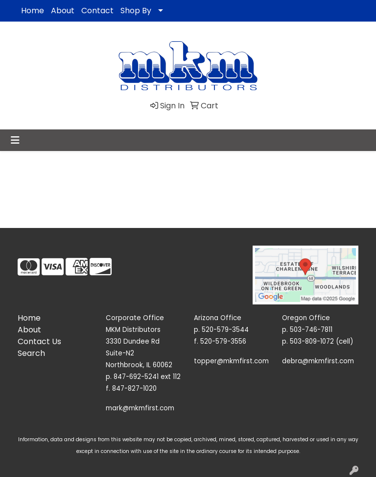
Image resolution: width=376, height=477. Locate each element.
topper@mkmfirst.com (231, 361)
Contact (97, 10)
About (62, 10)
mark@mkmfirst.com (140, 408)
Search (31, 353)
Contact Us (39, 341)
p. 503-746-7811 (307, 329)
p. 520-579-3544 (221, 329)
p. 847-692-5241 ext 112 (143, 376)
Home (32, 10)
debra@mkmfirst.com (318, 361)
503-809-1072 (312, 341)
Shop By (135, 10)
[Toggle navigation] (15, 140)
